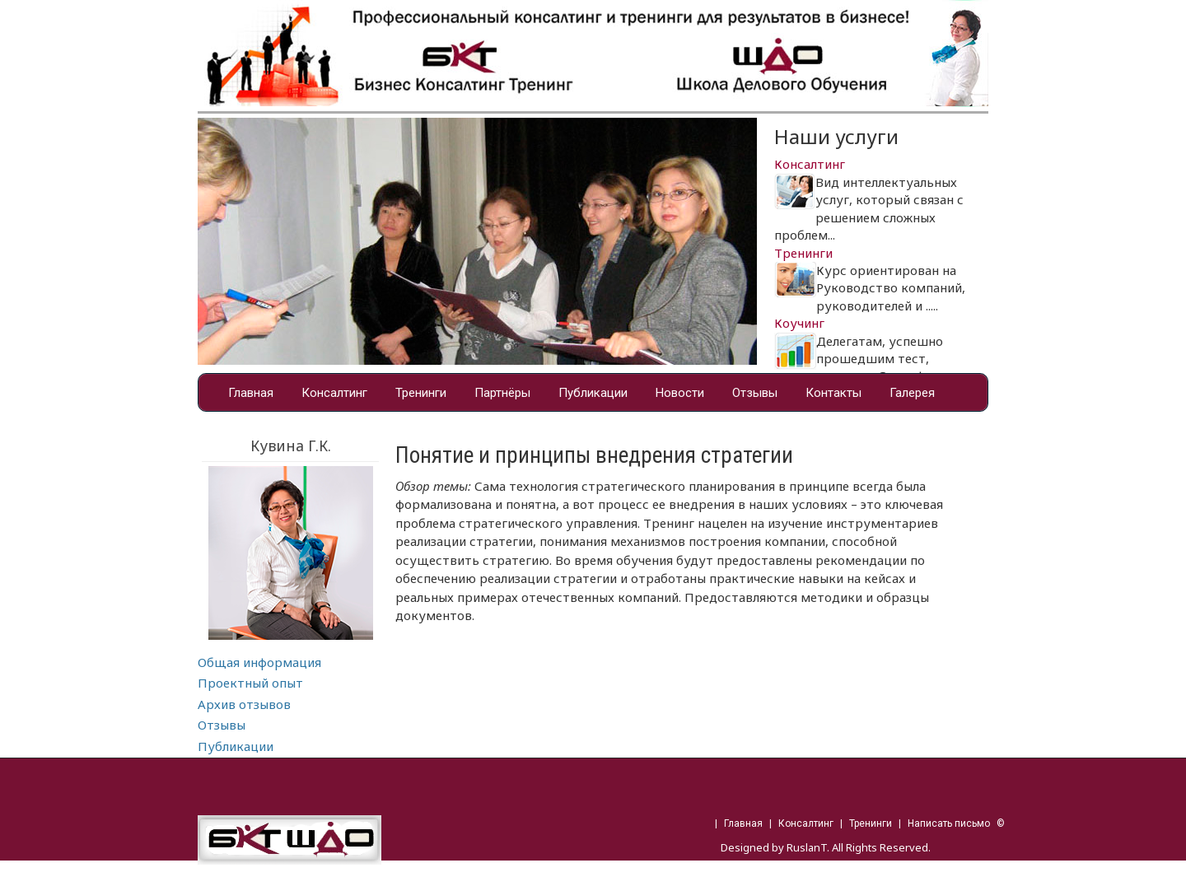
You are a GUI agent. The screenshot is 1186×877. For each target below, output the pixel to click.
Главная (250, 392)
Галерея (912, 392)
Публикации (593, 392)
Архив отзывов (244, 704)
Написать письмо (949, 823)
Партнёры (502, 392)
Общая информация (259, 662)
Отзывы (754, 392)
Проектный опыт (250, 682)
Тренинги (420, 392)
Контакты (833, 392)
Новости (680, 392)
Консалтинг (334, 392)
